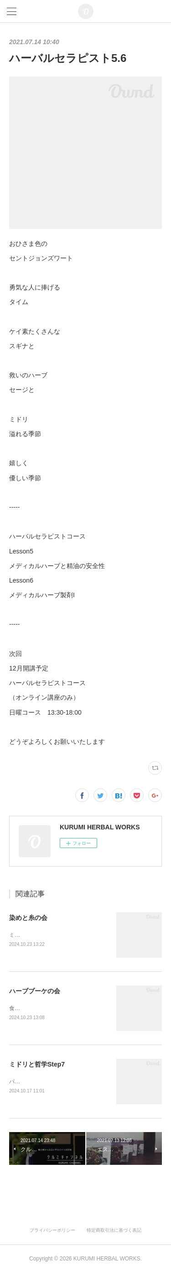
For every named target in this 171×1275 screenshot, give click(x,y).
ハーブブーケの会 (34, 992)
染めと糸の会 (28, 917)
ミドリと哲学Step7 (37, 1065)
